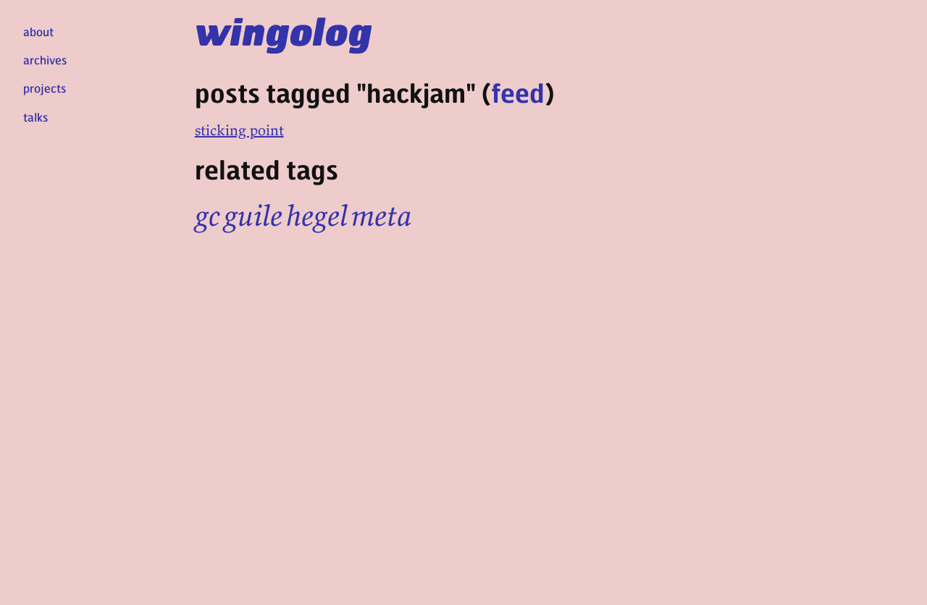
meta (381, 216)
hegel (317, 216)
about (38, 31)
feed (518, 92)
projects (44, 88)
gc (207, 216)
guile (253, 216)
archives (45, 59)
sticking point (239, 130)
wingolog (283, 30)
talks (35, 116)
